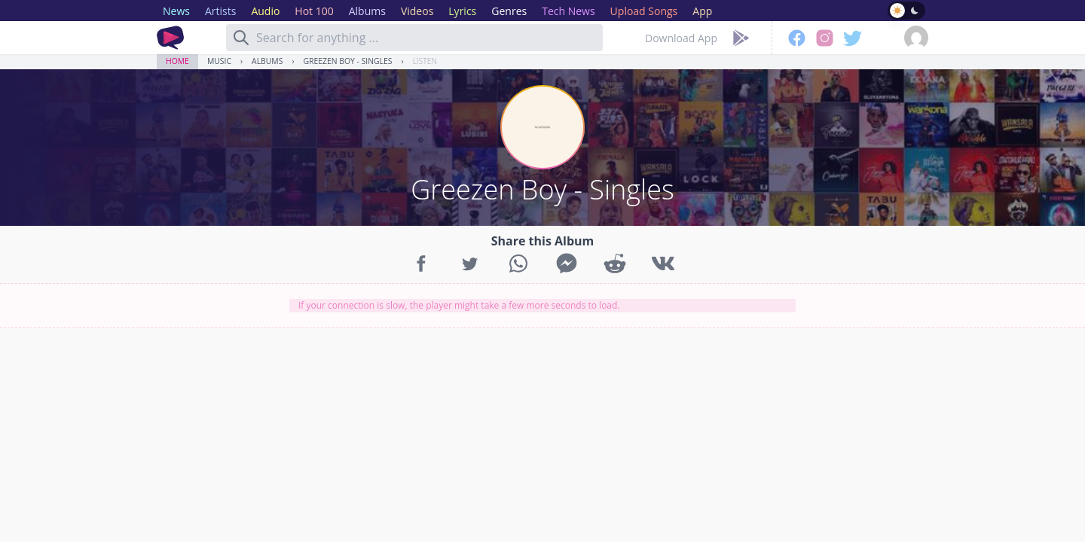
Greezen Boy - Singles (348, 61)
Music (219, 61)
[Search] (241, 37)
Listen (425, 61)
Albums (267, 61)
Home (177, 61)
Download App (681, 38)
